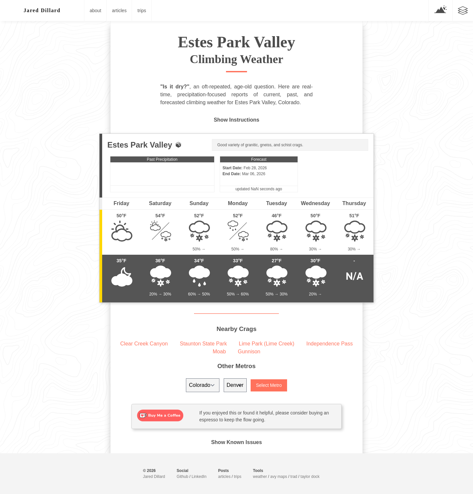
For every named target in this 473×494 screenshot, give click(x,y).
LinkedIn (198, 476)
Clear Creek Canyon (144, 343)
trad (293, 476)
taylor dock (310, 476)
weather (260, 476)
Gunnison (249, 351)
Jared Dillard (154, 476)
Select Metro (269, 385)
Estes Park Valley (139, 144)
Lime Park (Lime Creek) (266, 343)
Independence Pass (329, 343)
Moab (219, 351)
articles (119, 10)
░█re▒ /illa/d (42, 10)
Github (182, 476)
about (95, 10)
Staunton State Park (203, 343)
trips (141, 10)
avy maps (278, 476)
